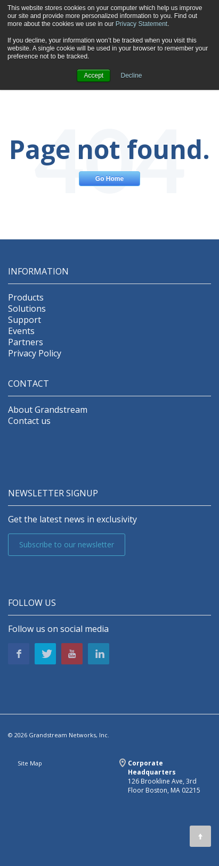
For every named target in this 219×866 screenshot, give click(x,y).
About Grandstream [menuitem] (47, 409)
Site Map (30, 763)
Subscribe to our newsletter (66, 544)
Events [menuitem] (21, 331)
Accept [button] (93, 75)
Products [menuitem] (26, 297)
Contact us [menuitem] (29, 421)
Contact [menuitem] (28, 383)
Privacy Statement (141, 24)
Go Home (109, 178)
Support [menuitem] (24, 320)
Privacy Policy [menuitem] (34, 353)
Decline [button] (131, 75)
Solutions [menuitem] (27, 308)
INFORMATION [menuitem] (38, 271)
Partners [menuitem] (25, 342)
